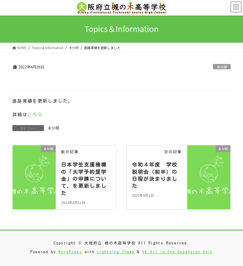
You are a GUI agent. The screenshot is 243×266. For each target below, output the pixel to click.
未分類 (221, 66)
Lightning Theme (115, 252)
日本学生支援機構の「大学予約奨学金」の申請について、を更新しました (84, 179)
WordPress (70, 252)
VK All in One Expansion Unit (177, 252)
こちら (35, 114)
